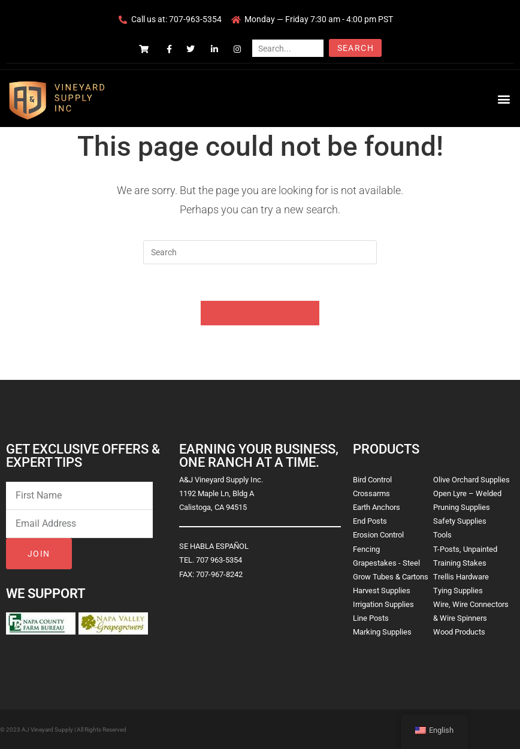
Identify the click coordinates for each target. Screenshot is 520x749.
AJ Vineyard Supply (47, 729)
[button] (504, 98)
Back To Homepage (260, 313)
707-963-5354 (195, 19)
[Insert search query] (260, 252)
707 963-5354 (219, 559)
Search (355, 48)
